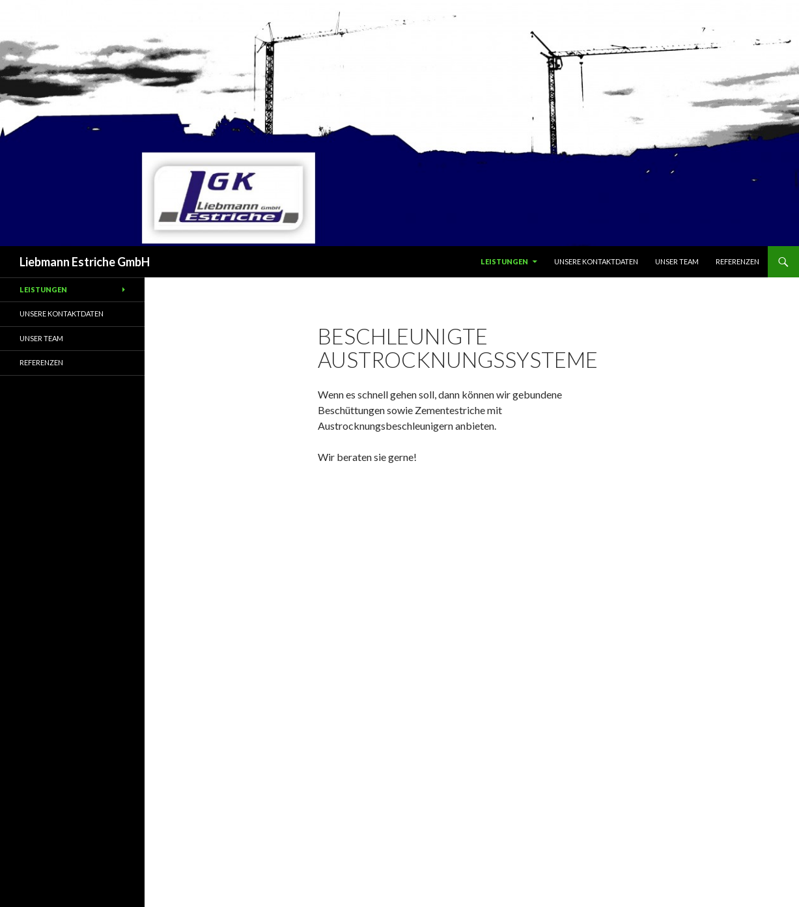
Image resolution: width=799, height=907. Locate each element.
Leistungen (504, 261)
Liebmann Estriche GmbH (85, 262)
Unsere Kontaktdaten (596, 261)
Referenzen (737, 261)
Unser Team (677, 261)
